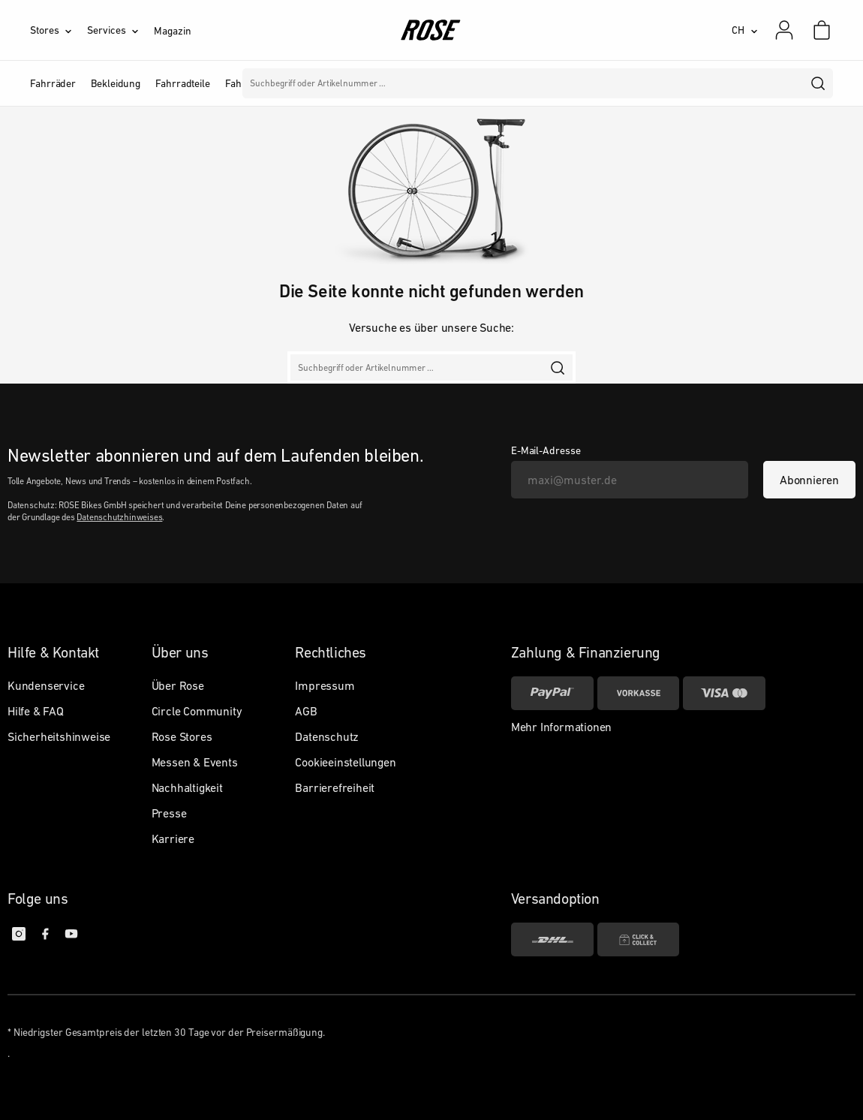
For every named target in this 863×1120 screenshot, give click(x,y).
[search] (818, 83)
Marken (365, 83)
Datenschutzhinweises (119, 517)
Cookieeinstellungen (345, 762)
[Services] (120, 30)
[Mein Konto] (784, 30)
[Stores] (58, 30)
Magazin (172, 31)
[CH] (745, 30)
